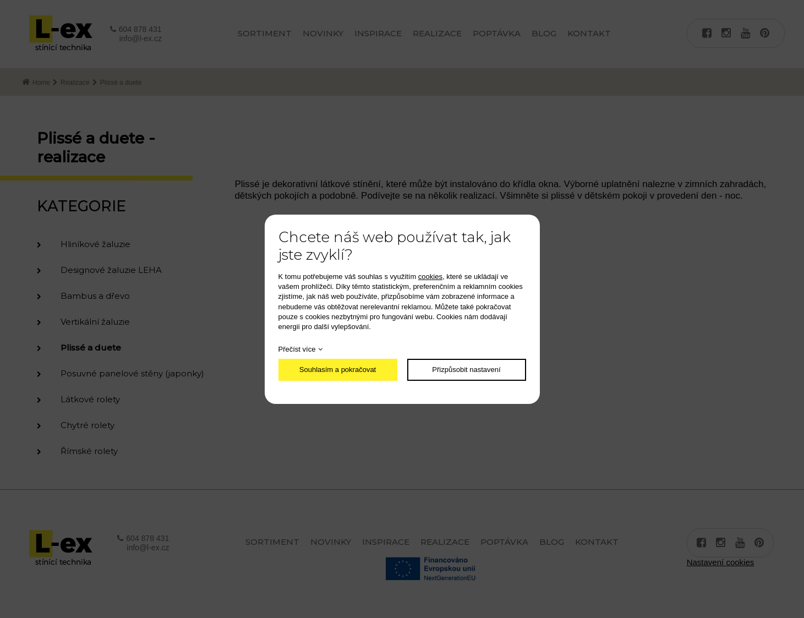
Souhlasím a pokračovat (337, 369)
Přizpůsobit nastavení (466, 369)
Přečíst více (297, 349)
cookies (430, 276)
